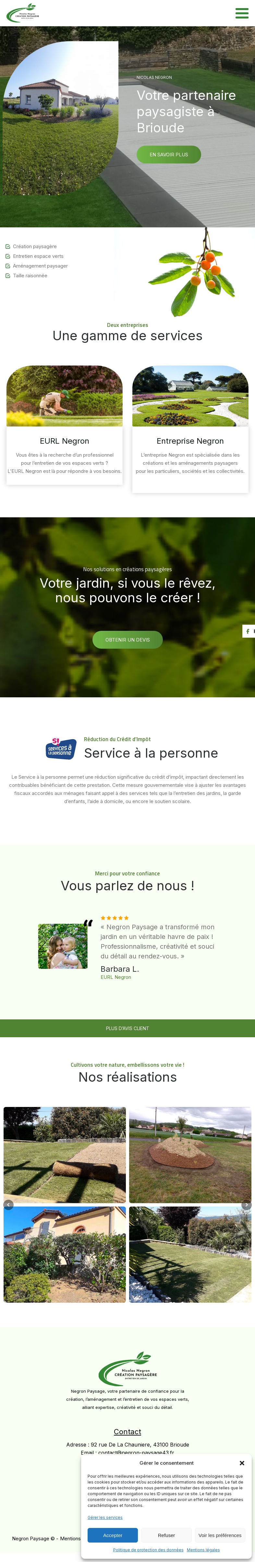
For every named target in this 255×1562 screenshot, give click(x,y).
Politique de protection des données (148, 1549)
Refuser (166, 1535)
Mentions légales (203, 1549)
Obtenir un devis (127, 640)
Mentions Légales (80, 1538)
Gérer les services (105, 1517)
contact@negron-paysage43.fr (136, 1452)
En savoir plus (169, 154)
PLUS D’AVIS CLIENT (127, 1028)
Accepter (112, 1535)
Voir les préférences (220, 1535)
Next (246, 1205)
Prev (8, 1205)
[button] (242, 1463)
